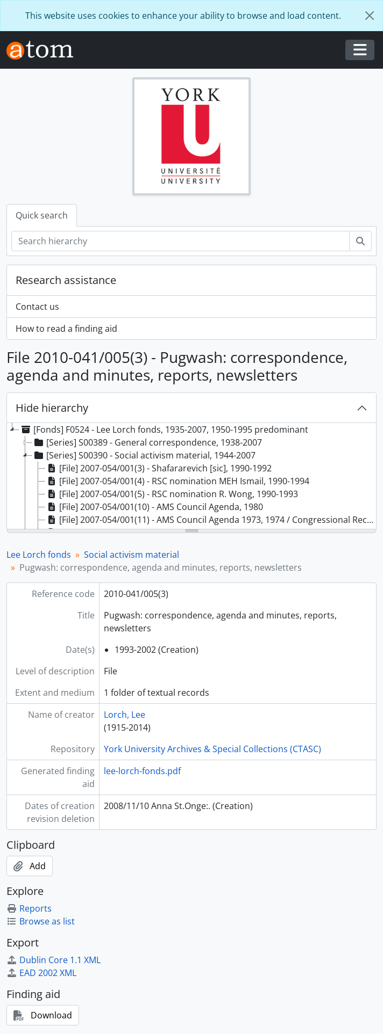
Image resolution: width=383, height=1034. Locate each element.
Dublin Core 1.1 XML (53, 960)
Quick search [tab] (42, 215)
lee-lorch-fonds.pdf (142, 771)
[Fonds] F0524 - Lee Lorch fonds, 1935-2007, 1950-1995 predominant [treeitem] (163, 429)
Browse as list (40, 921)
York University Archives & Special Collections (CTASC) (212, 749)
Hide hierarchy (52, 408)
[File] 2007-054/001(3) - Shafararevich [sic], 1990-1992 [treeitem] (158, 468)
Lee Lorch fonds (38, 554)
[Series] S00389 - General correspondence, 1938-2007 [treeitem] (147, 442)
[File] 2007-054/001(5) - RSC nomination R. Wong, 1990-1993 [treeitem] (171, 493)
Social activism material (131, 554)
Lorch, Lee (124, 714)
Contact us (37, 306)
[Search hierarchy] (180, 241)
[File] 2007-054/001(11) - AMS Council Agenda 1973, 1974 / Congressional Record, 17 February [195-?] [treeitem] (210, 519)
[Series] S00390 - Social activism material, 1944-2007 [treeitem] (144, 455)
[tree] (191, 476)
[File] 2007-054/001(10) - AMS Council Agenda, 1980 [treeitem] (154, 506)
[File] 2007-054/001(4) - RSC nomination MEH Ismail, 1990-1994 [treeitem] (177, 481)
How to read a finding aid (66, 328)
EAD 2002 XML (41, 973)
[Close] (369, 16)
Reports (29, 908)
